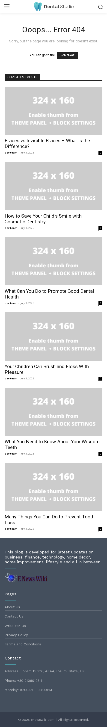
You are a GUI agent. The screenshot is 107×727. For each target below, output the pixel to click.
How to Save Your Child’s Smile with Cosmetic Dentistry (43, 219)
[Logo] (53, 6)
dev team (11, 152)
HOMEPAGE (67, 55)
